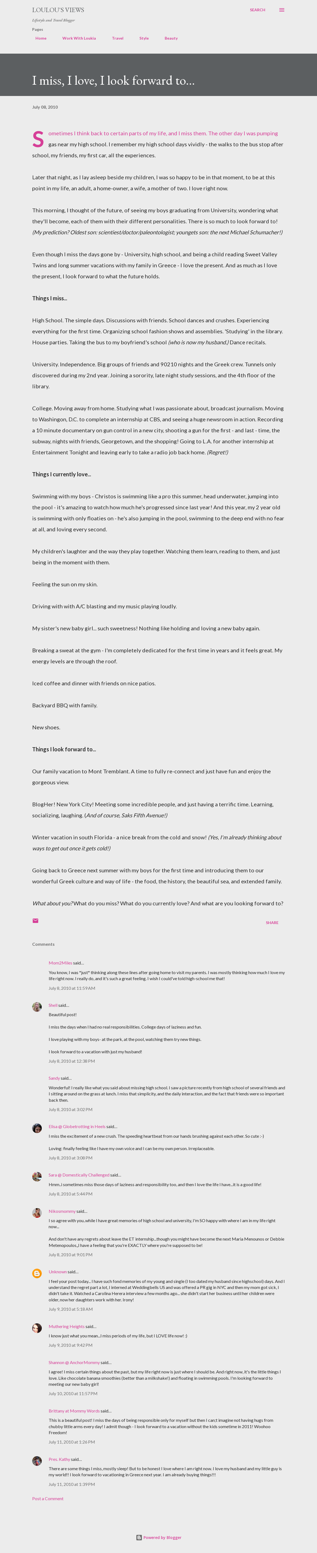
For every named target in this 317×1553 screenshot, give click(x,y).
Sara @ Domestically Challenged (79, 1174)
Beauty (167, 38)
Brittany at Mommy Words (74, 1410)
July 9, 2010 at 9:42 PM (71, 1345)
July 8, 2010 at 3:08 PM (71, 1157)
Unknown (58, 1271)
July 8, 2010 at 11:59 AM (72, 988)
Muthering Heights (67, 1326)
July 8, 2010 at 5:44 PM (71, 1193)
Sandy (54, 1078)
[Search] (257, 10)
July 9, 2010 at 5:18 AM (71, 1309)
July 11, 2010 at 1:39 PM (72, 1484)
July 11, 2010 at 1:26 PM (72, 1441)
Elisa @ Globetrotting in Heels (77, 1126)
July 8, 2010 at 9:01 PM (71, 1254)
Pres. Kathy (59, 1459)
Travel (114, 38)
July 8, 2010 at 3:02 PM (71, 1109)
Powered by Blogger (158, 1537)
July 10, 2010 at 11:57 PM (73, 1393)
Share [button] (272, 922)
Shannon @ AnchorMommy (74, 1362)
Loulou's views (58, 10)
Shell (53, 1005)
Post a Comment (48, 1498)
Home (37, 38)
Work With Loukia (76, 38)
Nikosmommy (62, 1211)
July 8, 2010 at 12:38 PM (72, 1060)
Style (140, 38)
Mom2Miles (60, 962)
